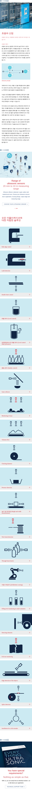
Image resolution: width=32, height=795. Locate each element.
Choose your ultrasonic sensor (15, 204)
